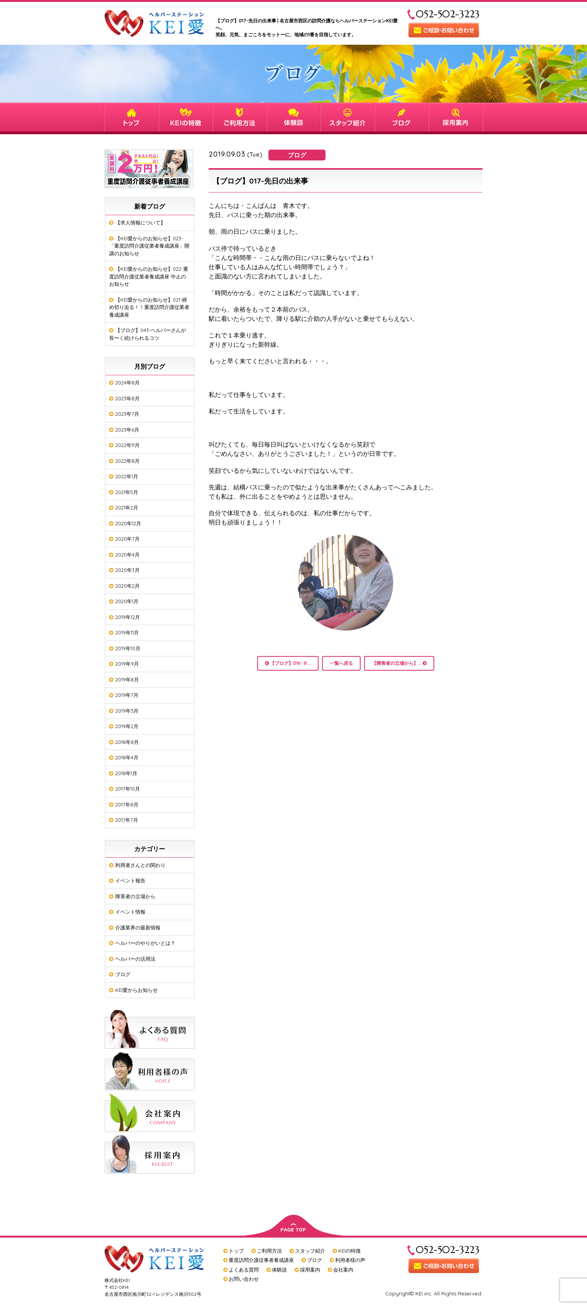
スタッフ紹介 (310, 1251)
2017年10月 (127, 789)
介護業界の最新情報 (137, 927)
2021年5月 (126, 492)
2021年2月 (126, 507)
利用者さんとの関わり (140, 865)
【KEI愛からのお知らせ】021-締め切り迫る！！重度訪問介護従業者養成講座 (149, 307)
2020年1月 (126, 601)
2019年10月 (127, 648)
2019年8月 (127, 679)
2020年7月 (127, 539)
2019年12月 (127, 617)
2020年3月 (127, 570)
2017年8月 (126, 804)
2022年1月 (126, 476)
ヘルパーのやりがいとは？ (145, 943)
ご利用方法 (269, 1251)
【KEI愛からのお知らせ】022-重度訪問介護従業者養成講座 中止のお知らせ (148, 276)
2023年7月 (127, 414)
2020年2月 (127, 586)
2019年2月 (126, 726)
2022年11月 (127, 445)
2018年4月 (126, 757)
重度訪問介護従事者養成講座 (261, 1260)
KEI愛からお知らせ (136, 990)
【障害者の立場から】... (399, 663)
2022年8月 (127, 461)
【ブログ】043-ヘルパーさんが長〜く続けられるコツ (147, 334)
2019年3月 (126, 711)
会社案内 (343, 1270)
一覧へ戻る (341, 663)
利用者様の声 (350, 1260)
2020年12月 (128, 523)
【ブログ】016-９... (288, 663)
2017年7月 (126, 820)
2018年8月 (127, 742)
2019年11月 (127, 632)
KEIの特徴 (349, 1251)
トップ (236, 1251)
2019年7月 (126, 695)
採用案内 (310, 1270)
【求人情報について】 (140, 222)
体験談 (279, 1270)
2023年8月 (127, 398)
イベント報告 (130, 880)
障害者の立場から (135, 896)
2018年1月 (126, 773)
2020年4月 (127, 554)
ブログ (122, 974)
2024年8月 (127, 382)
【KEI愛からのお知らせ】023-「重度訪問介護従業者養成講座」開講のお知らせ (149, 245)
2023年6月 (127, 430)
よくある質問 (244, 1270)
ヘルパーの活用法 (135, 959)
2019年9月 (127, 664)
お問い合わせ (244, 1279)
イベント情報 (130, 912)
